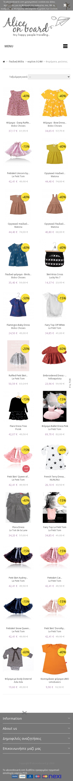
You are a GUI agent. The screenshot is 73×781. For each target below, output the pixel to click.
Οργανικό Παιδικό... (54, 223)
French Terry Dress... (54, 476)
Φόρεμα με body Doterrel (18, 678)
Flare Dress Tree (18, 426)
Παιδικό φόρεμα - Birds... (18, 274)
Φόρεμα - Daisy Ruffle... (18, 122)
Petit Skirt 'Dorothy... (54, 628)
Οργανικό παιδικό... (54, 173)
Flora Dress (18, 527)
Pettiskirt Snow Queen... (18, 628)
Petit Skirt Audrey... (18, 577)
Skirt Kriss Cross (55, 274)
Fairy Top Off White (55, 324)
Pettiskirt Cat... (54, 577)
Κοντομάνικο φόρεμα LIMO (55, 678)
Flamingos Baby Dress (18, 324)
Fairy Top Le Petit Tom (54, 527)
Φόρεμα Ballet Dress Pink (55, 426)
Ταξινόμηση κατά (18, 76)
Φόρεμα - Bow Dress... (54, 122)
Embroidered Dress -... (54, 375)
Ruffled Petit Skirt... (18, 375)
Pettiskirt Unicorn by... (18, 173)
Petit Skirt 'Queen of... (18, 476)
